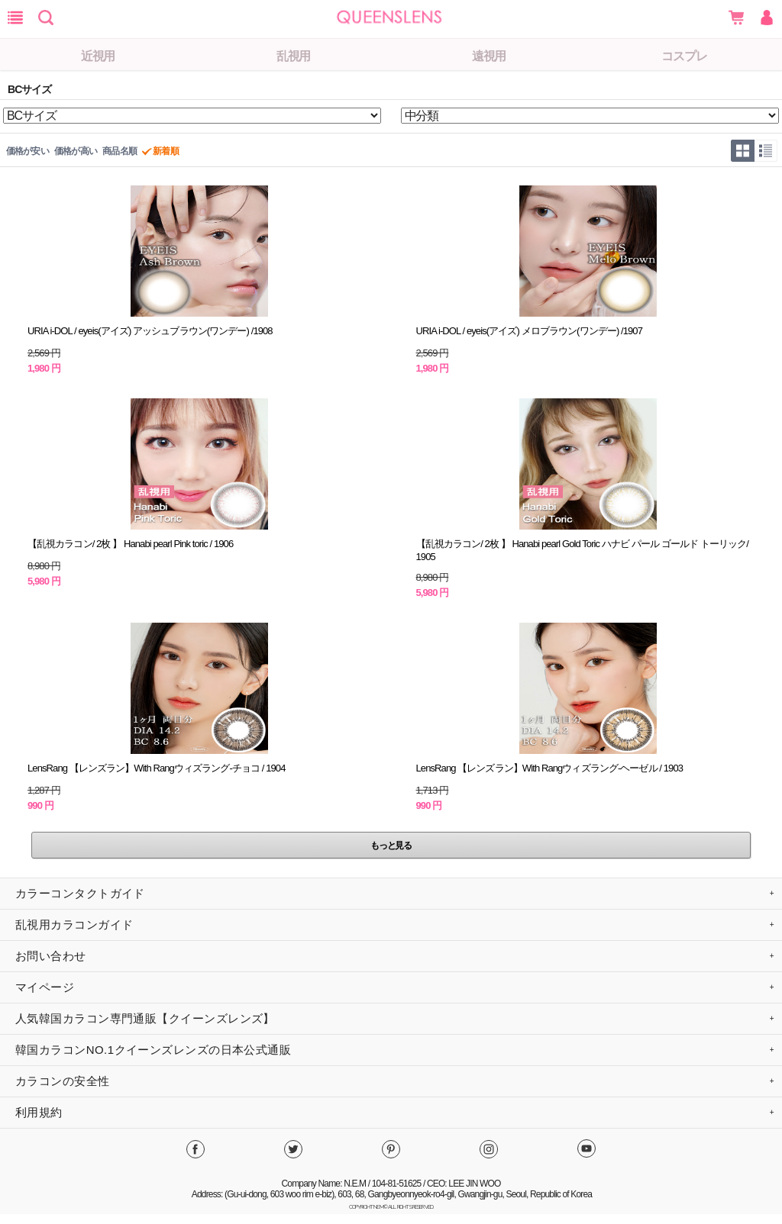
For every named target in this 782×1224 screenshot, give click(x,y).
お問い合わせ (50, 955)
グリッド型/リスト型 (754, 151)
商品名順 (119, 151)
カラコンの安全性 (62, 1080)
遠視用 (489, 56)
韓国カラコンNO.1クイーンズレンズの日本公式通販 (153, 1049)
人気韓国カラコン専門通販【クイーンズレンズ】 (145, 1018)
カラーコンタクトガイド (80, 893)
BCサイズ (29, 89)
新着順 (165, 151)
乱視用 (293, 56)
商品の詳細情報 (199, 280)
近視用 (98, 56)
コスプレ (684, 56)
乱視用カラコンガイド (74, 924)
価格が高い (75, 151)
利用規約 (39, 1112)
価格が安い (27, 151)
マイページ (44, 987)
